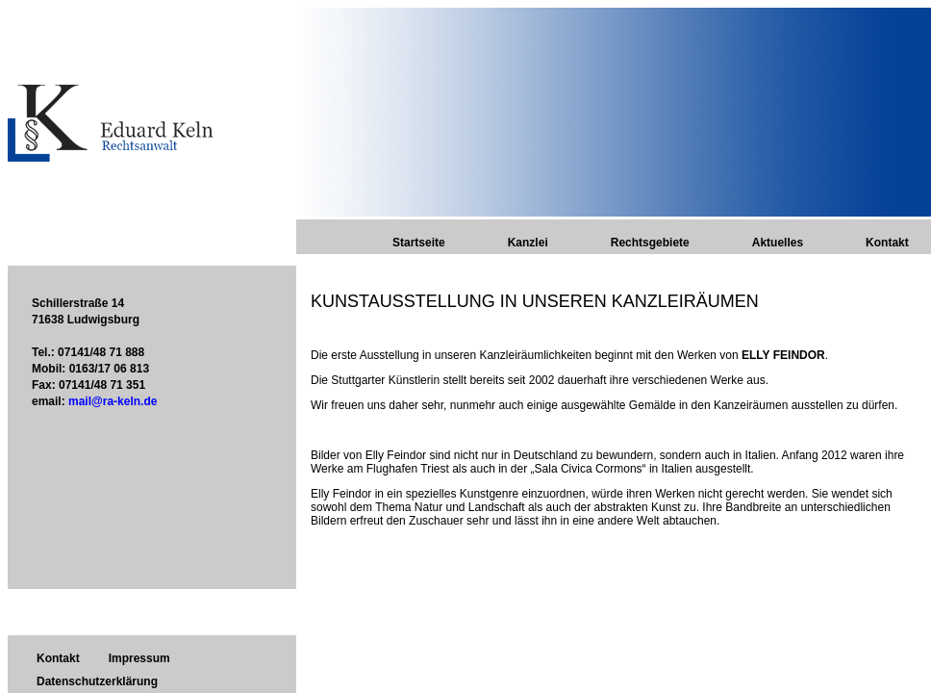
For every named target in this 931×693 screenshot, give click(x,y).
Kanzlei (528, 242)
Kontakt (887, 242)
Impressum (139, 658)
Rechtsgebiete (650, 242)
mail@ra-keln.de (112, 401)
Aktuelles (777, 242)
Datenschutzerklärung (97, 681)
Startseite (418, 242)
